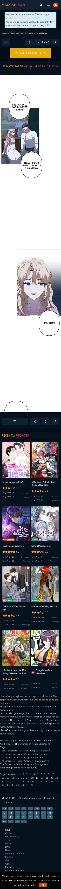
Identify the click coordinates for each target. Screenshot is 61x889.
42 (32, 785)
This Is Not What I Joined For (14, 608)
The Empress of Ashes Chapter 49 (32, 743)
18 (32, 777)
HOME (6, 33)
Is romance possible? (12, 482)
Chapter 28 (8, 497)
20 (42, 777)
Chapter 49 (8, 557)
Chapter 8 (36, 557)
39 (17, 785)
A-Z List (9, 860)
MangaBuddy (7, 706)
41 (27, 785)
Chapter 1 (36, 684)
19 (37, 777)
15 (17, 777)
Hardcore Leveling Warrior (44, 606)
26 (12, 781)
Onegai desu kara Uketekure (44, 672)
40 (22, 785)
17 (27, 777)
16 (22, 777)
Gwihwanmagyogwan (13, 546)
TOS (7, 840)
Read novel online (14, 870)
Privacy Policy (12, 836)
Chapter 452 (37, 621)
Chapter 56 (37, 496)
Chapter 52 (37, 500)
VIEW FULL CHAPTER (30, 53)
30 (32, 781)
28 (22, 781)
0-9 (11, 808)
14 (12, 777)
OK (43, 885)
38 (12, 785)
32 (42, 781)
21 (47, 777)
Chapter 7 (36, 561)
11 (57, 774)
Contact (9, 833)
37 (8, 785)
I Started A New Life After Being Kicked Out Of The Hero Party (14, 672)
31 (37, 781)
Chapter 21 (8, 625)
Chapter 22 (8, 621)
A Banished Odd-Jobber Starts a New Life (42, 484)
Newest (9, 850)
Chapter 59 (8, 684)
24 (3, 781)
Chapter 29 (8, 493)
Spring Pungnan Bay (41, 546)
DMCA (8, 843)
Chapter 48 (8, 561)
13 (8, 777)
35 (56, 781)
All (4, 808)
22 (51, 777)
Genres (9, 863)
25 (8, 781)
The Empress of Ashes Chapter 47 (36, 740)
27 (17, 781)
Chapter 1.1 (37, 688)
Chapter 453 (37, 618)
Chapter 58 (8, 688)
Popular (9, 857)
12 (3, 777)
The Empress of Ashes (21, 720)
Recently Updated (14, 853)
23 (56, 777)
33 (47, 781)
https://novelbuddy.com (26, 18)
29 (27, 781)
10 (52, 774)
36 (3, 785)
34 (51, 781)
